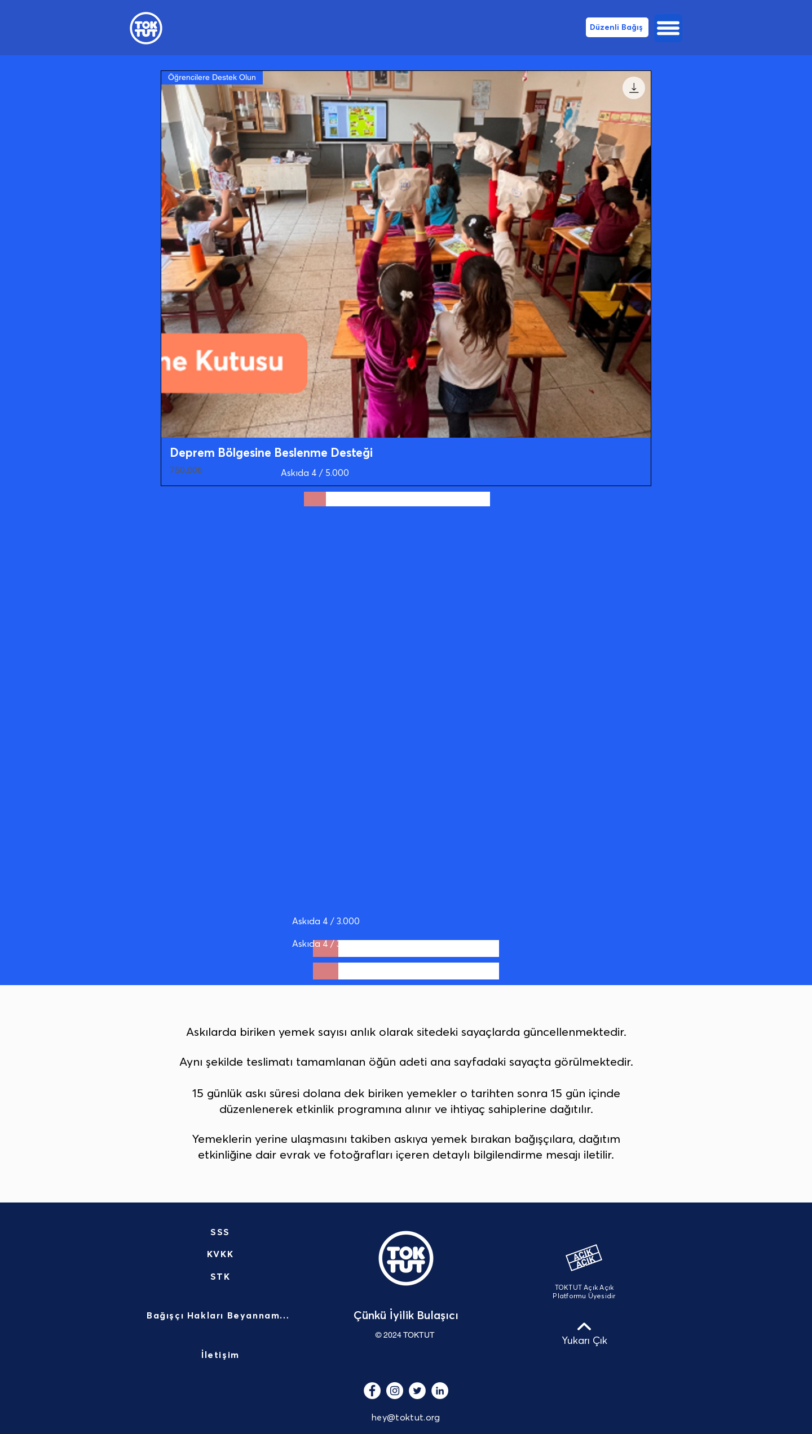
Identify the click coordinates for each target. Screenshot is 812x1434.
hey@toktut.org (406, 1417)
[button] (668, 28)
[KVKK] (221, 1254)
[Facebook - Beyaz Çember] (372, 1390)
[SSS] (221, 1232)
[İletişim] (221, 1355)
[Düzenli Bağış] (617, 27)
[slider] (315, 499)
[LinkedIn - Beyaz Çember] (439, 1390)
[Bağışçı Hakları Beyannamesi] (222, 1316)
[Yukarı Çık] (584, 1333)
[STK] (221, 1277)
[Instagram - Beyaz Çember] (394, 1390)
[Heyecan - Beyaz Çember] (417, 1390)
